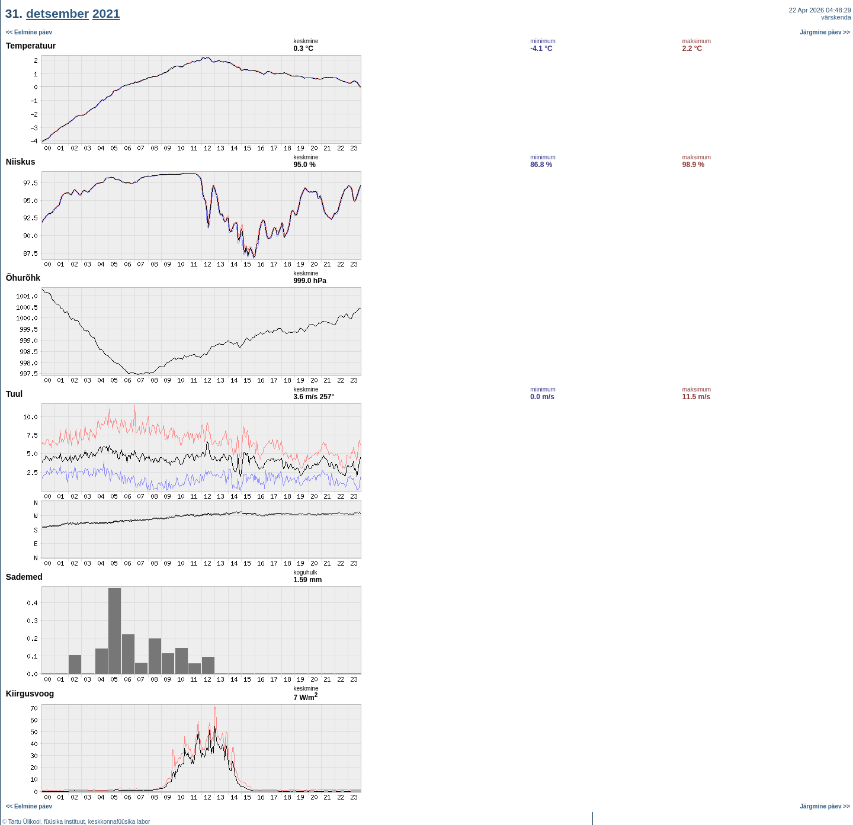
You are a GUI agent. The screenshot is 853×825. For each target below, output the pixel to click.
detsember (57, 13)
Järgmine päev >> (825, 32)
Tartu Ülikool (24, 821)
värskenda (836, 17)
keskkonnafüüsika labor (119, 821)
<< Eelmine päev (29, 32)
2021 (106, 13)
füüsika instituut (64, 821)
